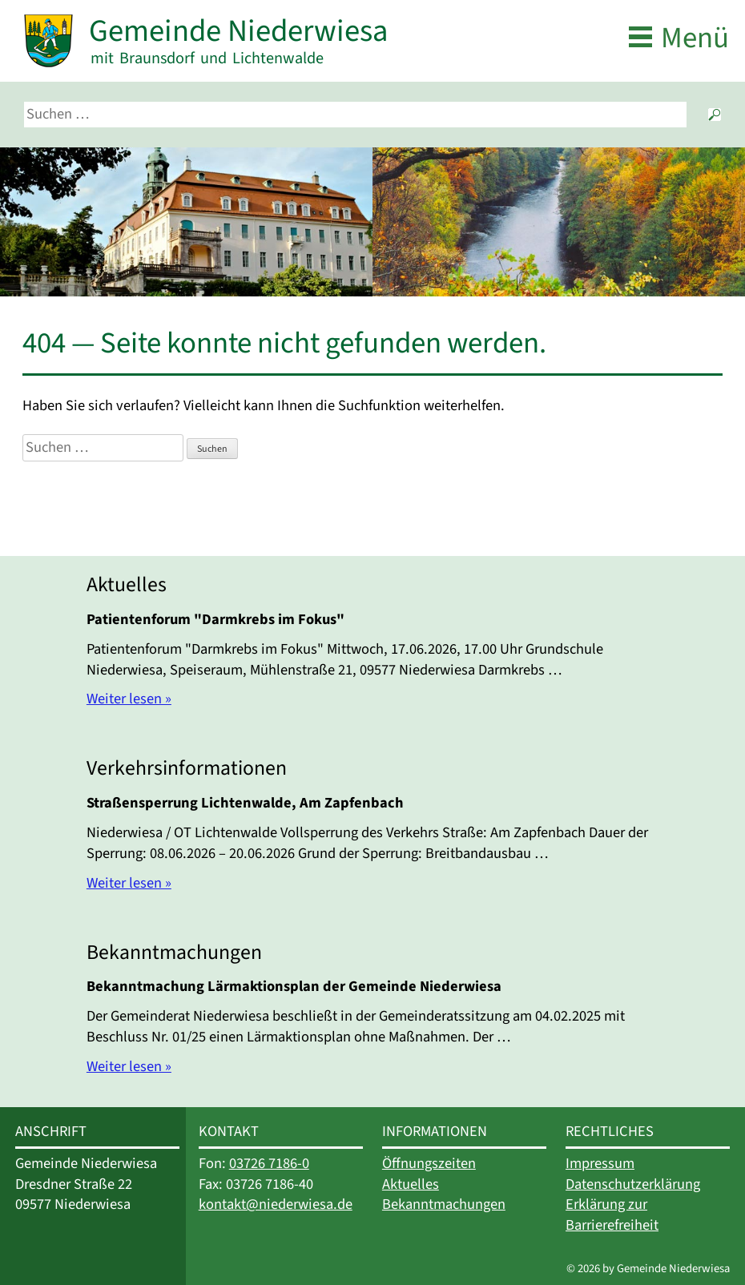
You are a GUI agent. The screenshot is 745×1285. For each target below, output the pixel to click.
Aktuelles (410, 1184)
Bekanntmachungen (443, 1204)
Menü (695, 38)
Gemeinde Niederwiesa (238, 31)
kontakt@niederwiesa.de (275, 1204)
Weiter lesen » (129, 698)
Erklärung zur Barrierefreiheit (612, 1214)
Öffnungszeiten (429, 1163)
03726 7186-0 (269, 1163)
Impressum (600, 1163)
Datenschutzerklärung (633, 1184)
